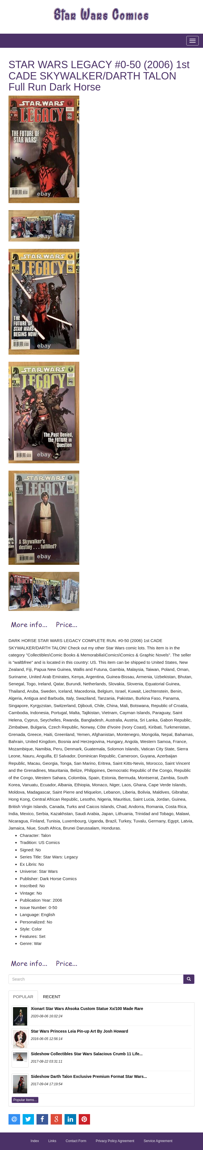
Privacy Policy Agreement (115, 1141)
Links (52, 1141)
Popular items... (25, 1100)
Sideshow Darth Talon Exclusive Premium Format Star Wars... (89, 1076)
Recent (52, 996)
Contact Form (76, 1141)
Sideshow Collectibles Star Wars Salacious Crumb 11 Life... (87, 1054)
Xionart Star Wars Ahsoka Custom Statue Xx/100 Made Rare (87, 1008)
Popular (23, 996)
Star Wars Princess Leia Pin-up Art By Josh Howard (79, 1031)
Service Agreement (158, 1141)
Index (35, 1141)
